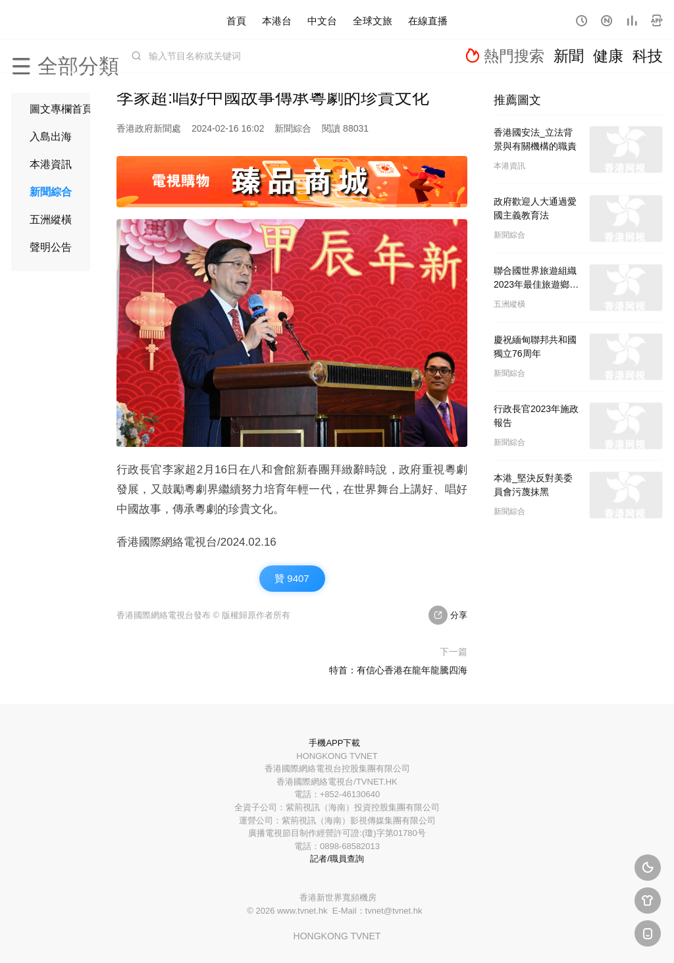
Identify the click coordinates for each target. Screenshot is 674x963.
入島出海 (51, 136)
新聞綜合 (51, 191)
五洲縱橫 (51, 219)
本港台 (277, 19)
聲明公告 (51, 247)
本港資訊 (51, 164)
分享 (447, 615)
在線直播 (428, 19)
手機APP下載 (334, 743)
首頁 (236, 19)
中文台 (322, 19)
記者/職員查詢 (337, 859)
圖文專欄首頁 (61, 109)
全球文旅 (372, 19)
